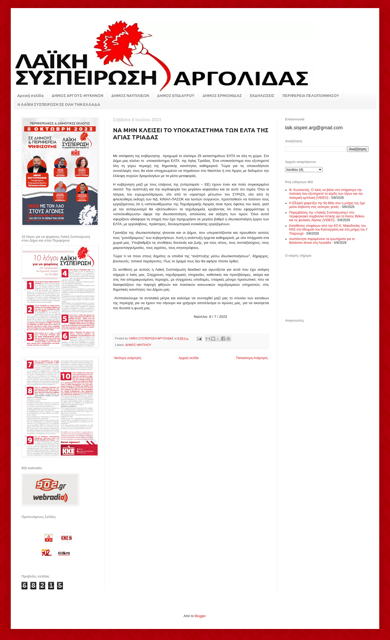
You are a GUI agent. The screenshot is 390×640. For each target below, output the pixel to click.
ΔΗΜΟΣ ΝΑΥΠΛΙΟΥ (138, 344)
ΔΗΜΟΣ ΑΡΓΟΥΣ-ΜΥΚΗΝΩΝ (77, 95)
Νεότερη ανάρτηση (127, 358)
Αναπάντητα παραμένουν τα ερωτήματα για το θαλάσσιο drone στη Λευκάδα (322, 241)
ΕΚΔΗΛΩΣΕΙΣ (262, 95)
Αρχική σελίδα (30, 95)
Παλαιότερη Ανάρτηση (252, 358)
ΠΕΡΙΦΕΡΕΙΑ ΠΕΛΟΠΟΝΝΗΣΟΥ (310, 95)
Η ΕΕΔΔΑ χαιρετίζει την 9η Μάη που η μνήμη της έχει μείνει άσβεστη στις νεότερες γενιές (327, 205)
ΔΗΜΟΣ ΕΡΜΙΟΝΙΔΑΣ (222, 95)
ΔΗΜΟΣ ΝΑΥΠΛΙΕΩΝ (130, 95)
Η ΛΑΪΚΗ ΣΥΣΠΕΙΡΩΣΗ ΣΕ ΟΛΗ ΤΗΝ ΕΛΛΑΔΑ (58, 104)
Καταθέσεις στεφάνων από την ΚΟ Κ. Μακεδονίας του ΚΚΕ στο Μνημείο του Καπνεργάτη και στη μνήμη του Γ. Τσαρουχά (328, 229)
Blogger (199, 616)
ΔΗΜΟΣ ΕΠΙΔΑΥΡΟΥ (175, 95)
